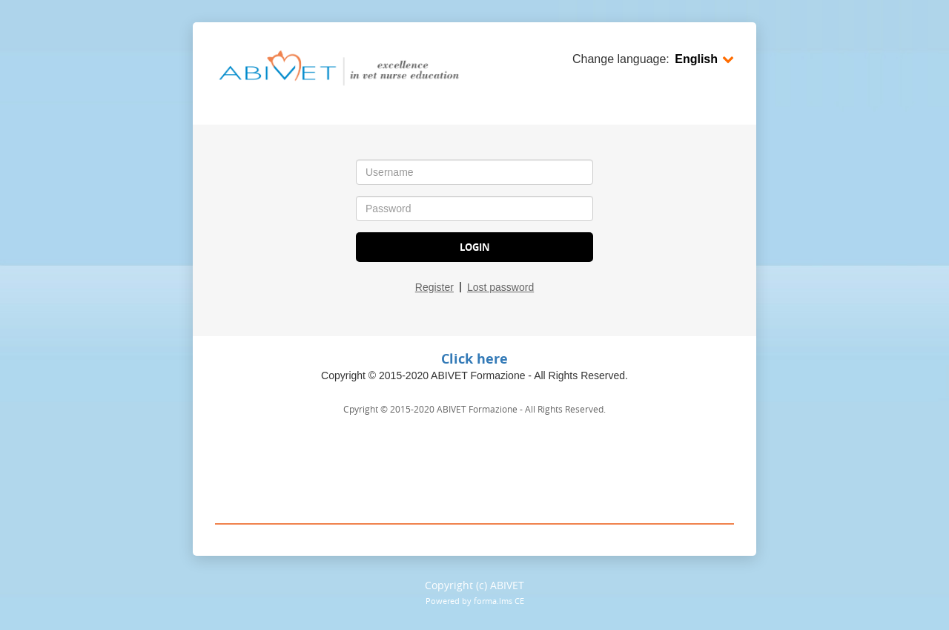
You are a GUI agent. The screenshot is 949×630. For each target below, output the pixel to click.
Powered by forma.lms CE (475, 600)
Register (434, 287)
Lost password (500, 287)
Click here (474, 359)
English (704, 59)
